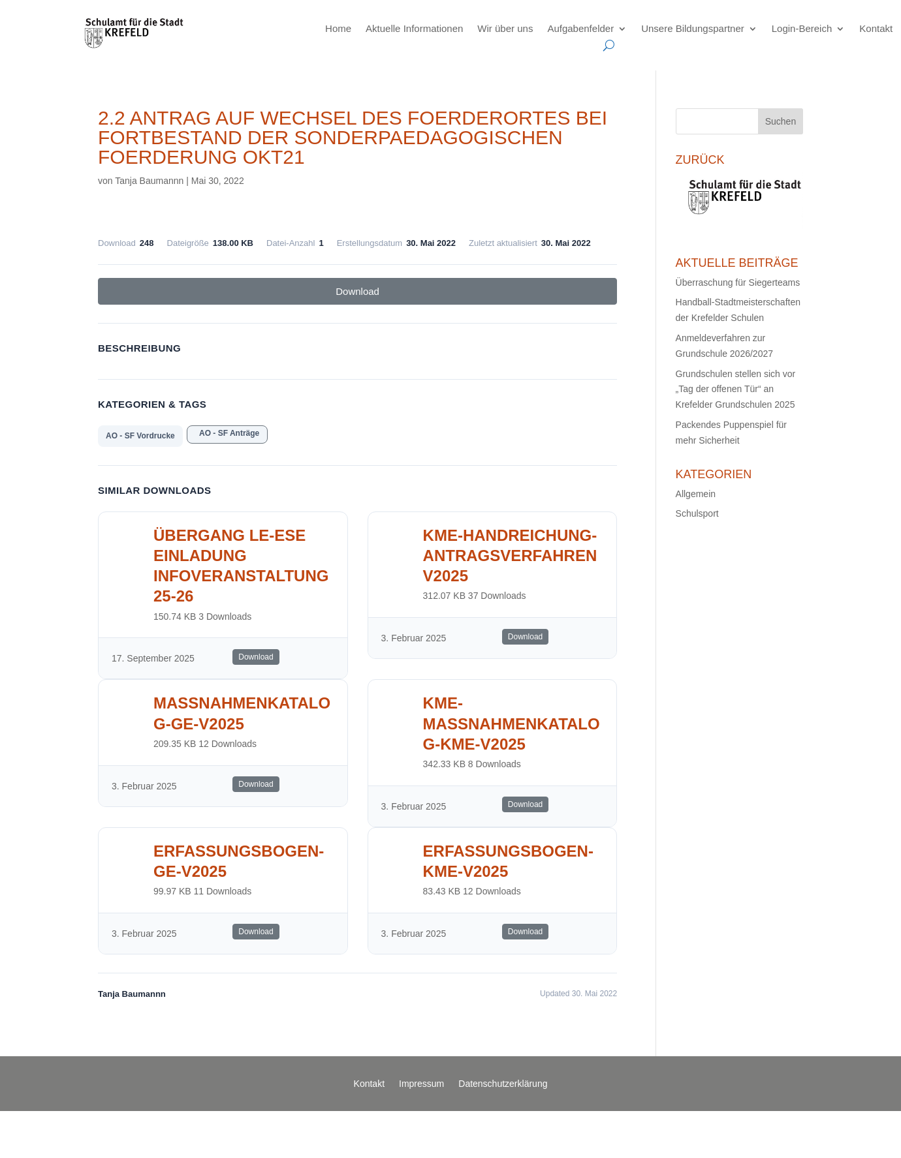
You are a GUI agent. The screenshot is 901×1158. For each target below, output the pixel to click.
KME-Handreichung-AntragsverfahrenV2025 (510, 555)
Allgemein (696, 494)
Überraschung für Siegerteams (738, 282)
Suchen (780, 121)
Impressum (421, 1084)
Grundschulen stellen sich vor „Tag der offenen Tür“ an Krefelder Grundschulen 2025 (736, 389)
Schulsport (697, 513)
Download (357, 291)
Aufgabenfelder (580, 28)
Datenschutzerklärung (502, 1084)
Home (338, 28)
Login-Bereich (802, 28)
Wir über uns (505, 28)
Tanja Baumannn (149, 180)
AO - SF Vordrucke (140, 435)
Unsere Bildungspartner (692, 28)
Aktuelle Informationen (414, 28)
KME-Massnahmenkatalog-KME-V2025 (511, 723)
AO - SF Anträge (227, 433)
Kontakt (876, 28)
